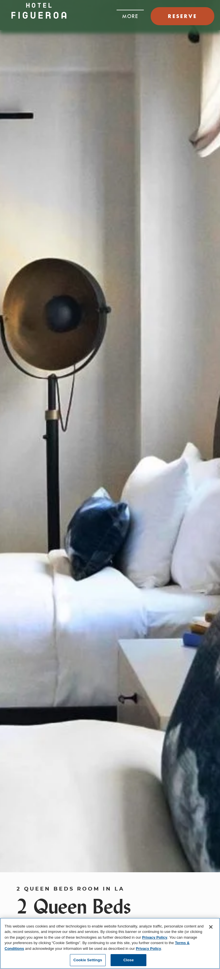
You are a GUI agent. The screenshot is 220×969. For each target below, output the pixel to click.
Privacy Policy (154, 937)
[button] (130, 14)
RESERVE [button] (182, 16)
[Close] (211, 927)
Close (128, 960)
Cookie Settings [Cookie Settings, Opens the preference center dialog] (87, 960)
